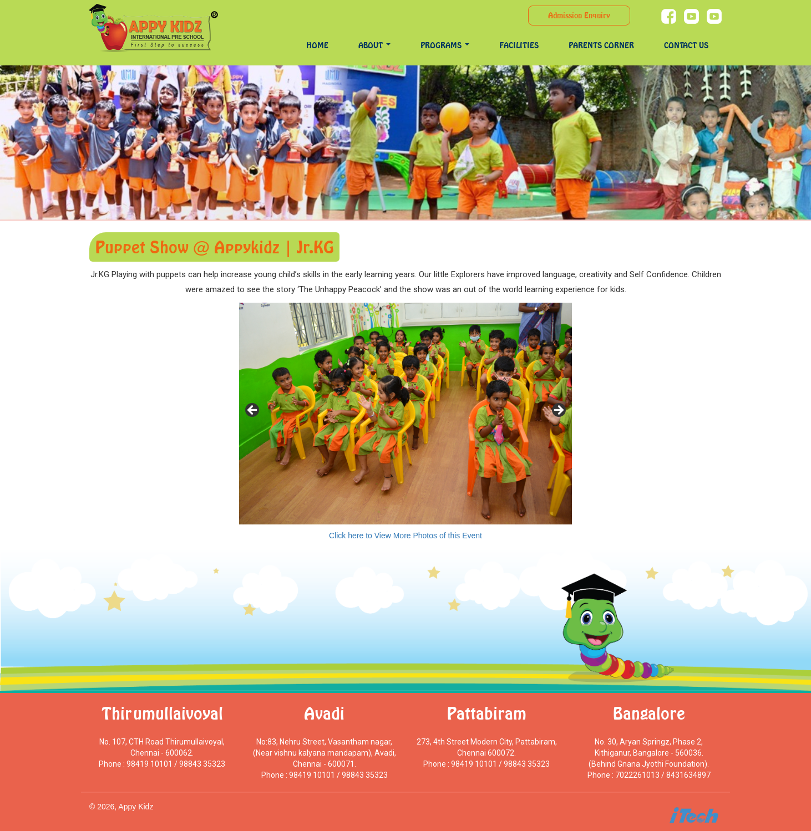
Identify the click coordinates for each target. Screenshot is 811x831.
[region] (405, 413)
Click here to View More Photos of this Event (405, 535)
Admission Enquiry (579, 15)
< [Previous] (253, 410)
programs (444, 45)
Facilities (519, 45)
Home (317, 45)
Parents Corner (601, 45)
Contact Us (686, 45)
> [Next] (558, 410)
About (374, 45)
